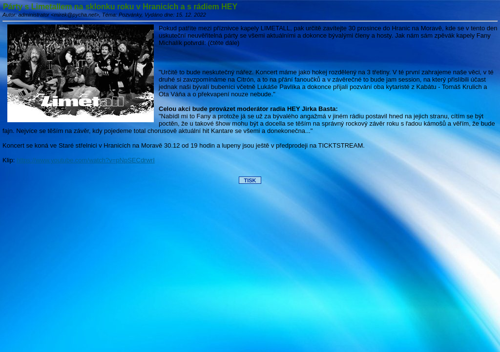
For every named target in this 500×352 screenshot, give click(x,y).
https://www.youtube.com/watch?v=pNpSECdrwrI (86, 160)
